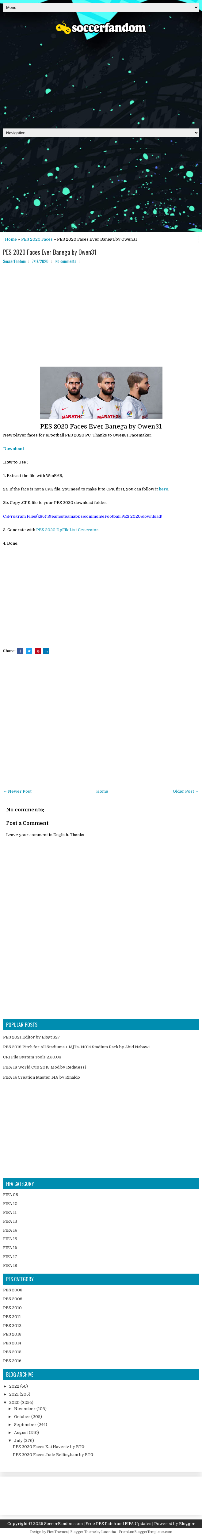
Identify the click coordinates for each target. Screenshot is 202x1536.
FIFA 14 (10, 1230)
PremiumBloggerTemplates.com (145, 1532)
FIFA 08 (10, 1194)
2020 (15, 1402)
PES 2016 (12, 1361)
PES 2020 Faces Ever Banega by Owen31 (50, 252)
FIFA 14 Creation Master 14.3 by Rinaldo (41, 1077)
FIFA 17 (10, 1256)
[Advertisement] (101, 79)
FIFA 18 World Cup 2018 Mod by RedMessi (44, 1067)
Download (13, 448)
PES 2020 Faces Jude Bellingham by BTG (53, 1454)
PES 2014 (12, 1343)
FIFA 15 (10, 1239)
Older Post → (186, 791)
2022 (14, 1386)
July (19, 1440)
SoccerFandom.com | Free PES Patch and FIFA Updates (97, 1523)
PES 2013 (12, 1334)
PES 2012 (12, 1325)
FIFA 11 (10, 1212)
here (163, 489)
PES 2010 (12, 1307)
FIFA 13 (10, 1221)
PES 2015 (12, 1352)
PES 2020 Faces (37, 239)
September (25, 1424)
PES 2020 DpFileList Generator (67, 530)
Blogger (187, 1523)
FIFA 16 (10, 1247)
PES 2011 (12, 1316)
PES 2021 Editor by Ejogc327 (31, 1037)
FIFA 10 (10, 1203)
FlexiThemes (57, 1532)
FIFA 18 (10, 1265)
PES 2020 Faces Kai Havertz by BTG (48, 1446)
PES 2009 (12, 1299)
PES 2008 (12, 1290)
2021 (14, 1394)
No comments (65, 261)
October (22, 1416)
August (21, 1432)
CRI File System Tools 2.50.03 (32, 1057)
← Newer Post (17, 791)
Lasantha (108, 1532)
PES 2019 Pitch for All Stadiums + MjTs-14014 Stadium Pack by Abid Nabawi (76, 1047)
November (25, 1408)
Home (11, 239)
